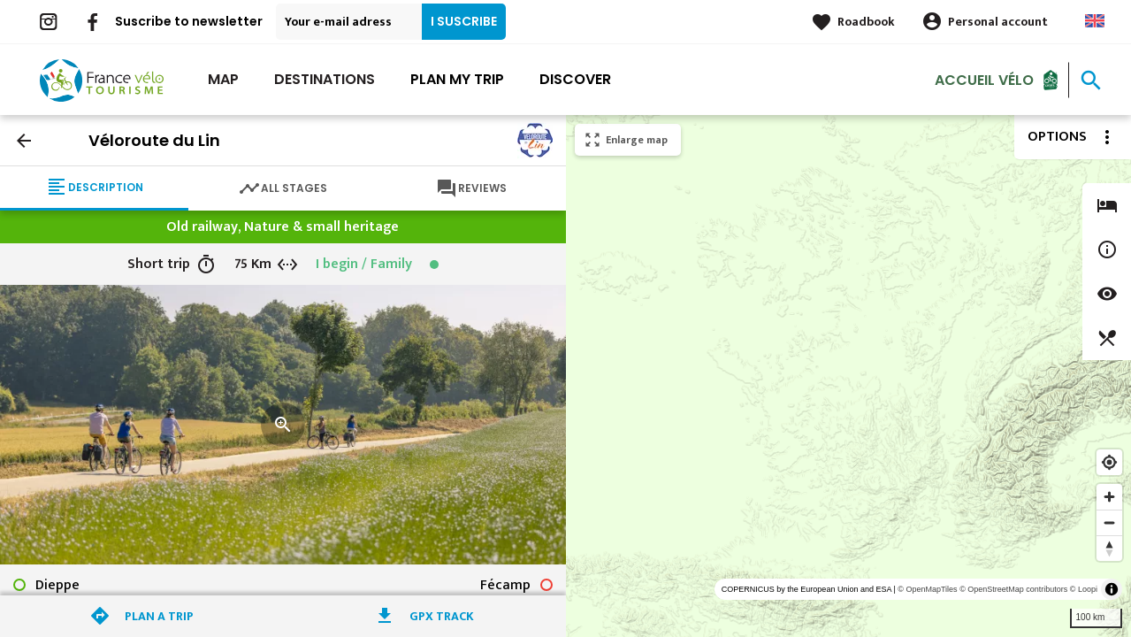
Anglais (1094, 20)
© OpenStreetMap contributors (1013, 589)
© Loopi (1083, 589)
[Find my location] (1109, 462)
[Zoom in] (1109, 497)
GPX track (441, 616)
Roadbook (866, 22)
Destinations (324, 79)
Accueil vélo (984, 79)
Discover (575, 79)
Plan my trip (457, 79)
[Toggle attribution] (1111, 589)
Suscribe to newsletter (189, 21)
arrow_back (23, 140)
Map (223, 79)
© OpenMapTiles (927, 589)
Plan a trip (159, 616)
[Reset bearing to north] (1109, 548)
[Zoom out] (1109, 522)
